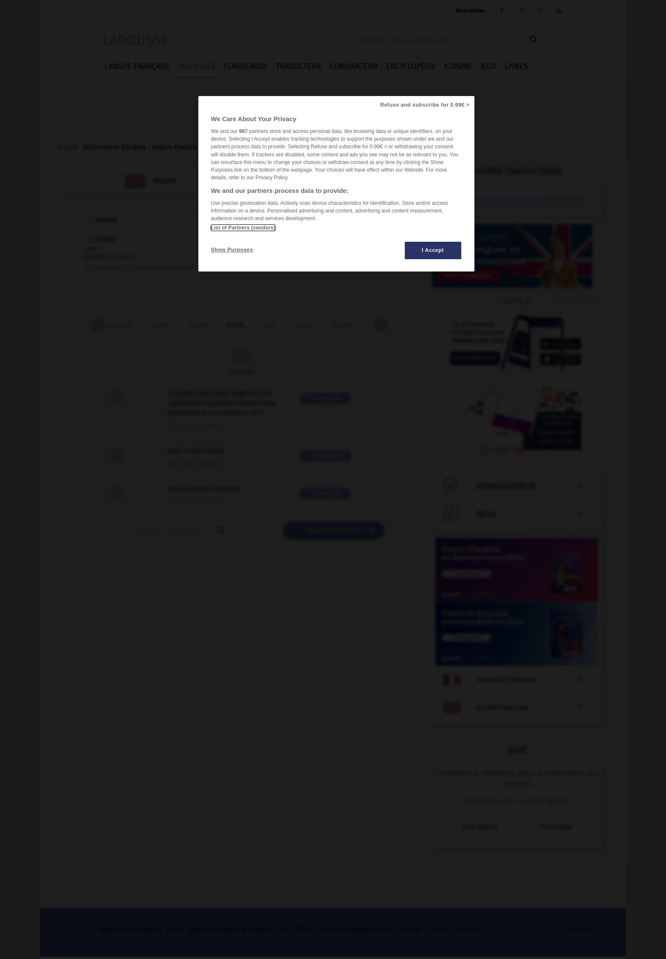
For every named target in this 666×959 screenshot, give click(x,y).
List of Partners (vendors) (243, 228)
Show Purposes (232, 250)
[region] (336, 184)
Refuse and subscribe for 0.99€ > (424, 105)
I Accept (433, 250)
